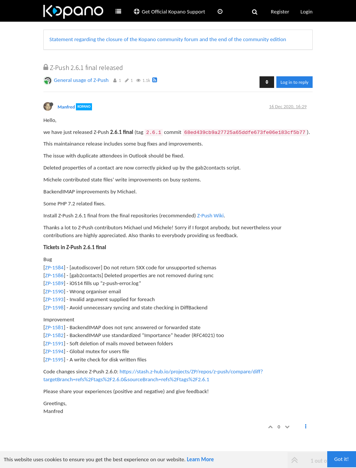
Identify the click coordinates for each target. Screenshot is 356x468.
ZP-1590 (54, 291)
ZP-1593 (54, 299)
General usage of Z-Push (81, 80)
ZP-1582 (54, 335)
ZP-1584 (54, 267)
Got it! (341, 459)
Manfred (66, 107)
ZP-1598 (54, 307)
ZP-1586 (54, 275)
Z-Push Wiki (210, 215)
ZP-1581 (54, 327)
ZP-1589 (54, 283)
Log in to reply (294, 82)
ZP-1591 (54, 343)
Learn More (200, 459)
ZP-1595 (54, 359)
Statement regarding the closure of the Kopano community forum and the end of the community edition (167, 39)
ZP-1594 (54, 351)
